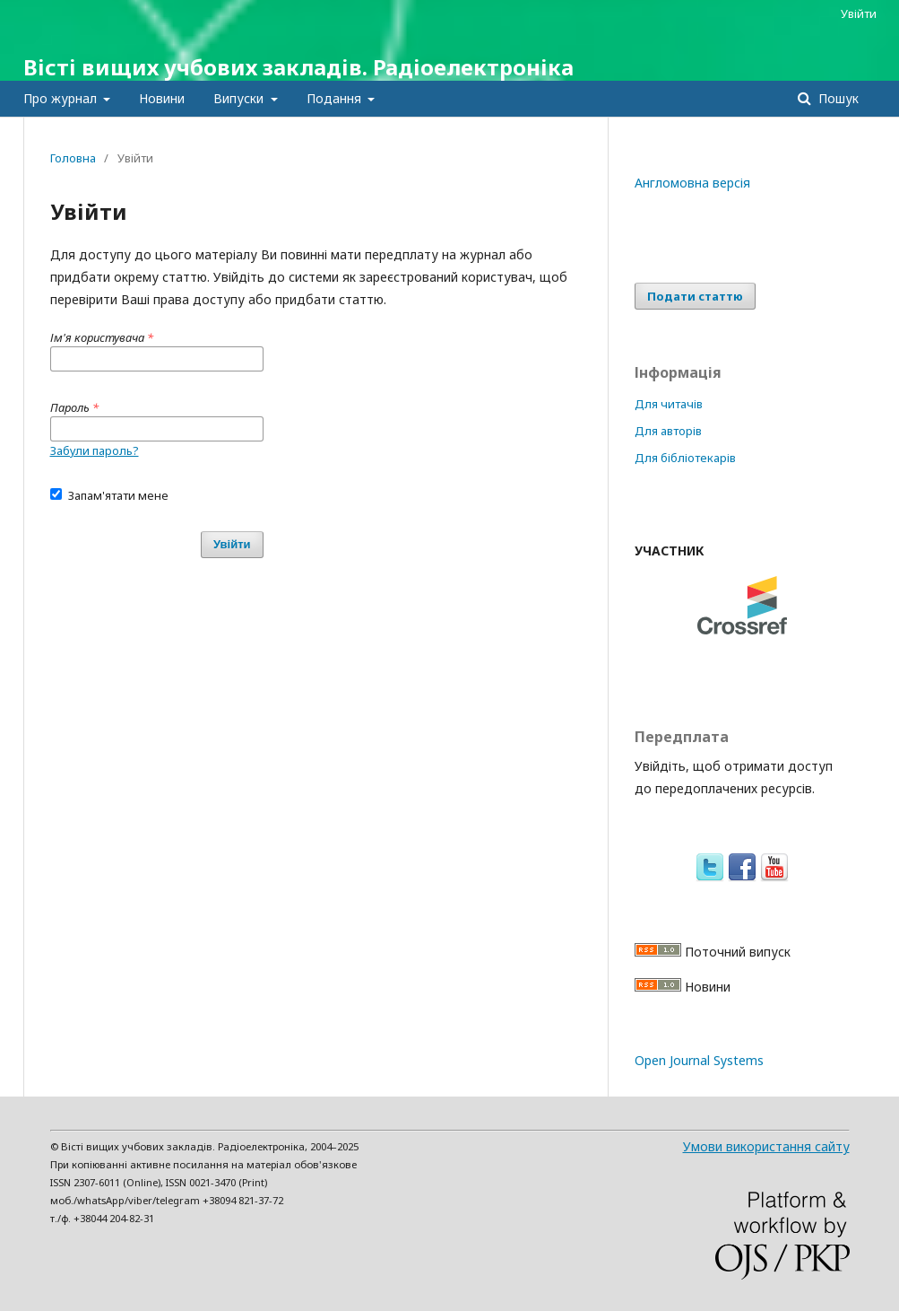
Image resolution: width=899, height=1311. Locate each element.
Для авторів (668, 431)
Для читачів (669, 404)
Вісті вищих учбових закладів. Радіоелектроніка (298, 67)
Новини (162, 98)
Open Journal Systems (699, 1060)
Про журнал (61, 98)
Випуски (240, 98)
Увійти (859, 13)
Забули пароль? (94, 450)
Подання (336, 98)
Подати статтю (695, 296)
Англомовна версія (692, 182)
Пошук (837, 98)
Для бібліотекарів (685, 458)
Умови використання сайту (766, 1146)
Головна (73, 158)
